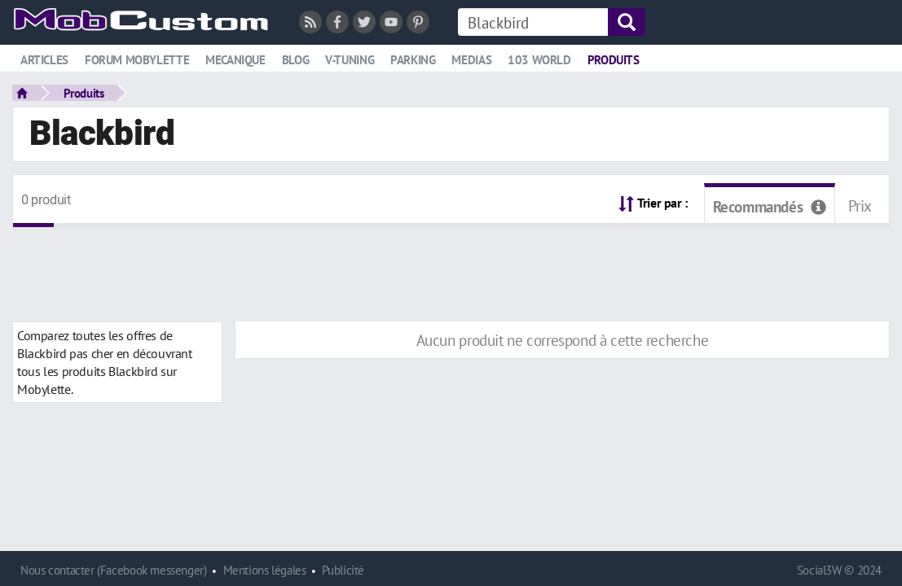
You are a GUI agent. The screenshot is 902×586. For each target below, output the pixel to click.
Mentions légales (264, 570)
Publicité (343, 570)
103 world (539, 60)
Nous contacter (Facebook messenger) (113, 570)
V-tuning (349, 60)
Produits (613, 60)
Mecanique (235, 60)
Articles (44, 60)
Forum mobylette (137, 60)
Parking (412, 60)
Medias (471, 60)
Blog (295, 60)
